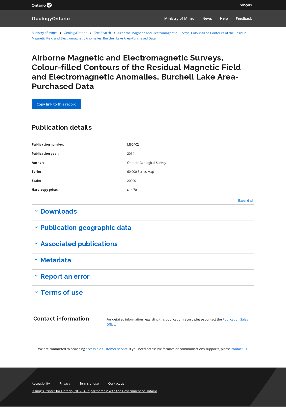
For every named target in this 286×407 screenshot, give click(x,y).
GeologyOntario (75, 33)
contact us (239, 349)
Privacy (64, 383)
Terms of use (89, 383)
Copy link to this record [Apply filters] (56, 104)
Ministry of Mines (179, 18)
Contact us (116, 383)
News (207, 18)
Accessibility (41, 383)
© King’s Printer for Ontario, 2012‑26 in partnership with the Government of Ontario (94, 391)
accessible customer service (107, 349)
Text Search (102, 33)
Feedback (244, 18)
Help (224, 18)
